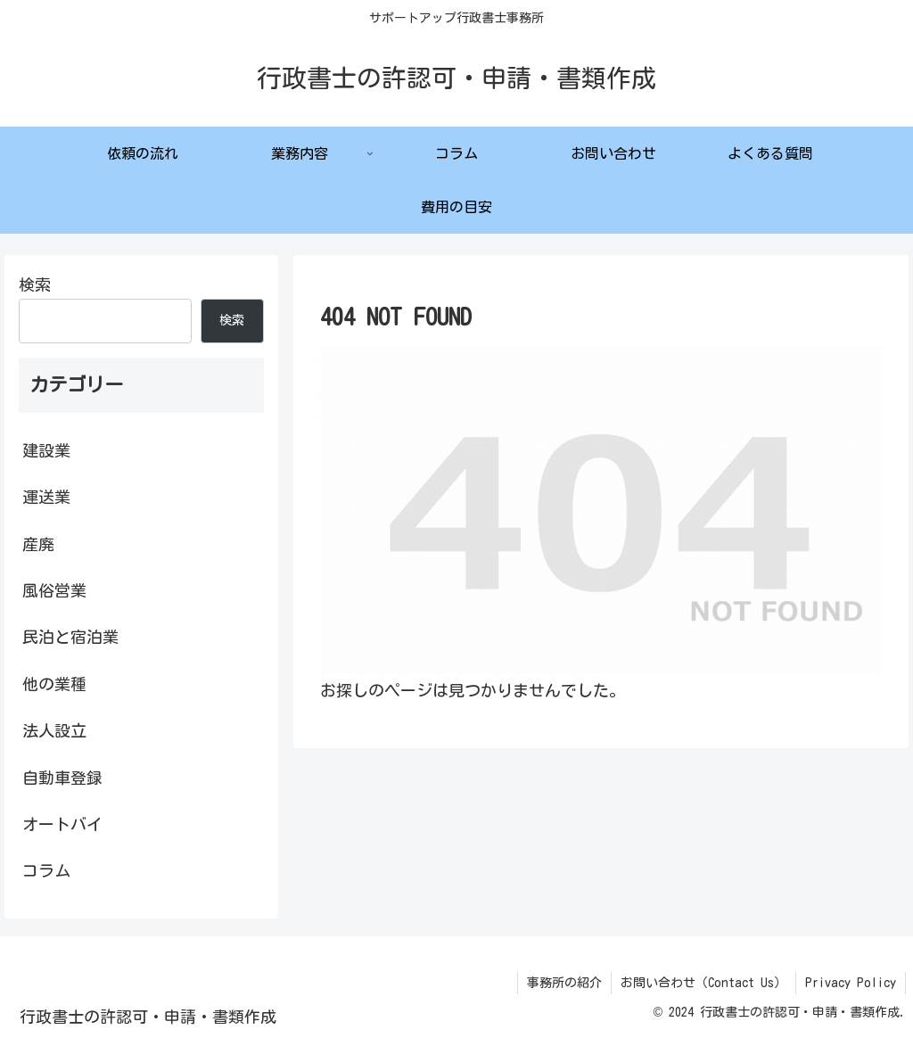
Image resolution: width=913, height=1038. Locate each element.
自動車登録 (62, 778)
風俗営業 (54, 590)
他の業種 (54, 684)
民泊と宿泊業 (70, 637)
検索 (35, 284)
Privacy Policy (850, 982)
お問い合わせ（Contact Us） (703, 982)
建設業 (46, 450)
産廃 (38, 544)
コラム (46, 870)
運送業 (46, 497)
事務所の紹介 (564, 982)
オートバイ (62, 824)
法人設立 (54, 730)
